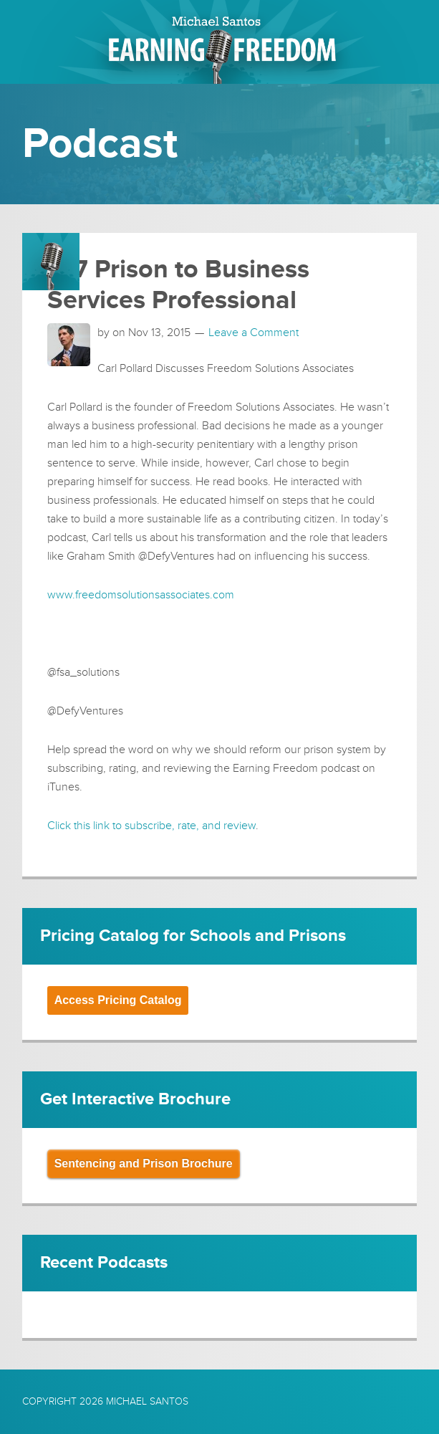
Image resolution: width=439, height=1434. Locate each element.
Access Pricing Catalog (118, 1000)
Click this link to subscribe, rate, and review (151, 825)
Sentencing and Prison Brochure (143, 1163)
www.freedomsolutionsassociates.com (140, 595)
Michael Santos (147, 1401)
